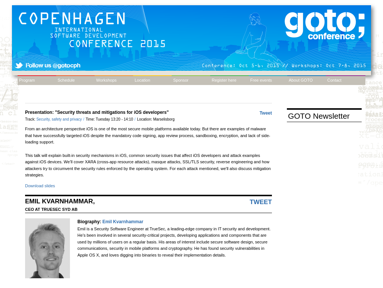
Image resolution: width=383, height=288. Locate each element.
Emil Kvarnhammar (122, 221)
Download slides (40, 186)
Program (27, 80)
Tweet (266, 113)
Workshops (106, 80)
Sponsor (181, 80)
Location (142, 80)
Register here (224, 80)
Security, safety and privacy (59, 119)
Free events (261, 80)
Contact (334, 80)
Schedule (66, 80)
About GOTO (301, 80)
